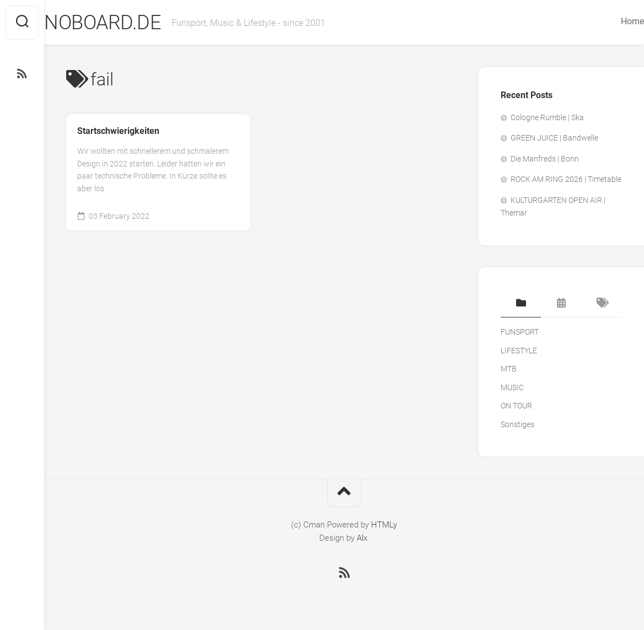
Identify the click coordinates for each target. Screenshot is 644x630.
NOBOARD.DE (124, 22)
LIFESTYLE (519, 350)
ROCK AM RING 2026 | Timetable (566, 179)
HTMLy (384, 525)
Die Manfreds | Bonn (545, 158)
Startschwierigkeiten (118, 131)
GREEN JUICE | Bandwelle (554, 137)
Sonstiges (517, 424)
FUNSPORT (520, 331)
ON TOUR (516, 405)
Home (610, 21)
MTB (509, 368)
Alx (362, 538)
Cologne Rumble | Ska (547, 117)
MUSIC (512, 387)
